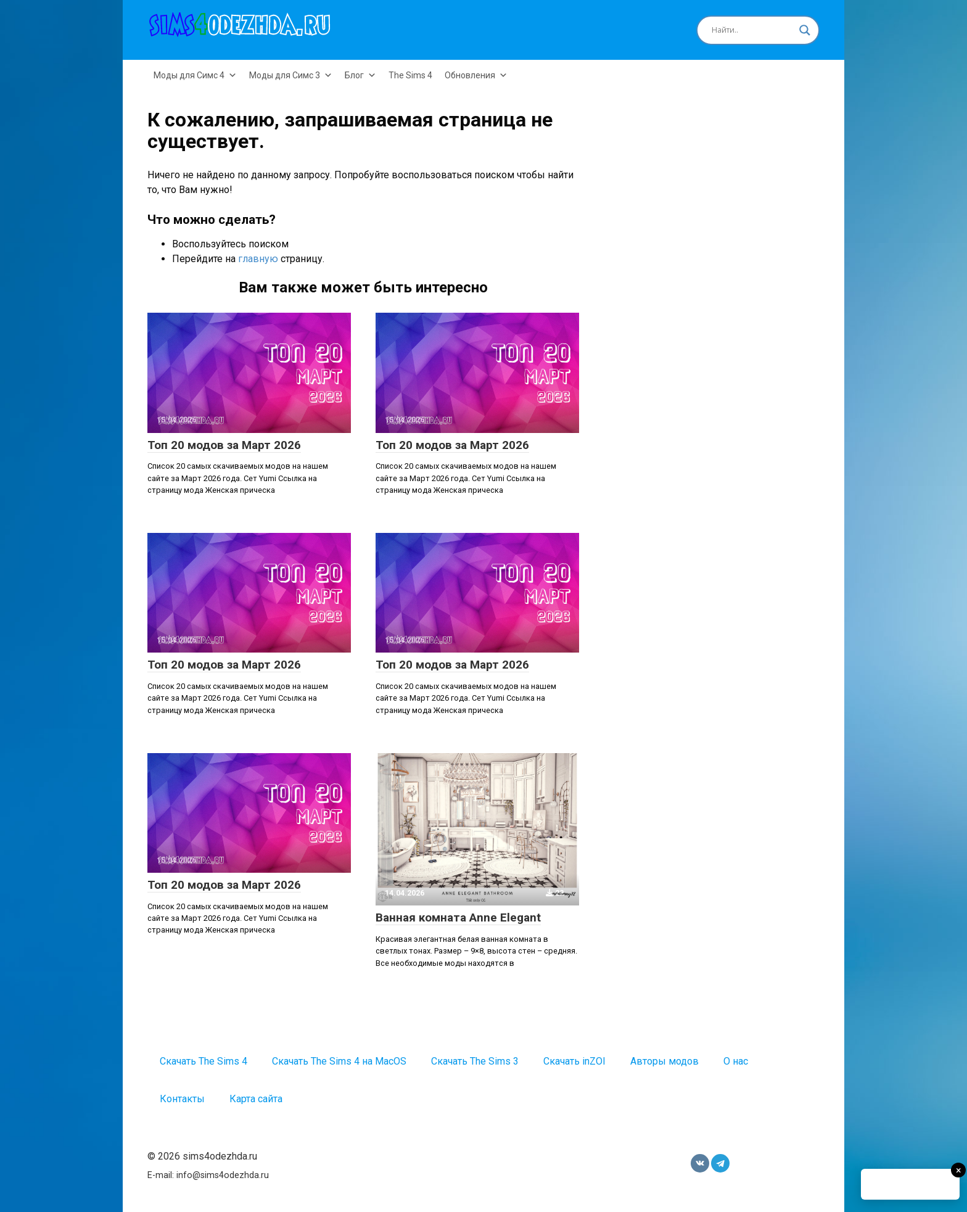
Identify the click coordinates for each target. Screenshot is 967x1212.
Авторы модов (664, 1061)
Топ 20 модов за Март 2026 (224, 445)
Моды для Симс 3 (290, 75)
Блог (360, 75)
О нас (735, 1061)
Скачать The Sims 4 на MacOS (339, 1061)
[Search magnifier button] (804, 30)
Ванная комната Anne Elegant (458, 917)
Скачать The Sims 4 (203, 1061)
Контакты (182, 1099)
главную (258, 259)
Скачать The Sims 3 (475, 1061)
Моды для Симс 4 (195, 75)
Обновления (476, 75)
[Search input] (752, 30)
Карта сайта (255, 1099)
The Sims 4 (410, 75)
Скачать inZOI (574, 1061)
